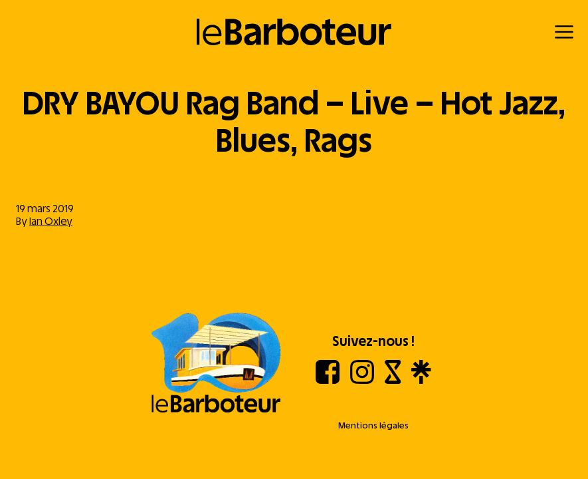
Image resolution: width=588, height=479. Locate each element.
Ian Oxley (50, 221)
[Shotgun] (393, 380)
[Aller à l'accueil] (215, 364)
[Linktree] (421, 380)
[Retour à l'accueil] (294, 32)
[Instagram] (362, 380)
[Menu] (564, 32)
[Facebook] (327, 380)
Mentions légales (373, 425)
